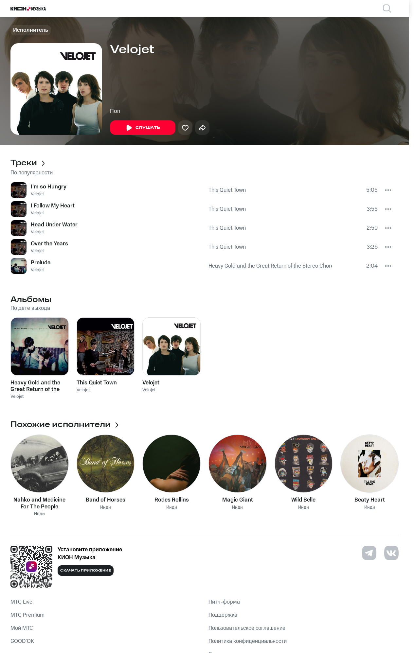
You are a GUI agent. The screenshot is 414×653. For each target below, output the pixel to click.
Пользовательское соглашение (246, 628)
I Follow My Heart (53, 206)
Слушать (142, 128)
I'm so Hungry (48, 187)
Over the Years (49, 244)
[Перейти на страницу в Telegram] (369, 553)
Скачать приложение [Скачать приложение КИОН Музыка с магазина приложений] (85, 570)
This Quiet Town (227, 190)
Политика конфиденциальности (247, 641)
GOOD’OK (22, 641)
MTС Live (21, 602)
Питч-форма (224, 602)
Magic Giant (237, 500)
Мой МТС (21, 628)
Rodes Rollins (171, 500)
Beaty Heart (369, 500)
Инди (39, 514)
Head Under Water (54, 225)
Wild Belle (303, 500)
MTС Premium (27, 615)
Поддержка (222, 615)
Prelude (40, 263)
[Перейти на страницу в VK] (391, 553)
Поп (115, 111)
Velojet (37, 194)
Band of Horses (105, 500)
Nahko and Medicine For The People (39, 503)
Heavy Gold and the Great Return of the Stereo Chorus (270, 266)
